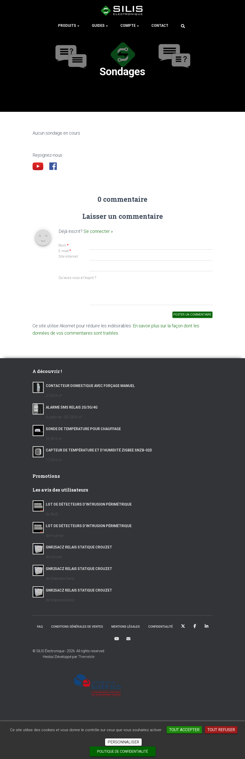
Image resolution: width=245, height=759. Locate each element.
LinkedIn (206, 629)
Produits (68, 28)
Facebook (194, 629)
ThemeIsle (86, 659)
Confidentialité (160, 629)
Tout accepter (184, 729)
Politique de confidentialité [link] (122, 751)
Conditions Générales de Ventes (77, 629)
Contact (159, 28)
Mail (128, 641)
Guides (100, 28)
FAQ (40, 629)
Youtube (116, 641)
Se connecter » (98, 233)
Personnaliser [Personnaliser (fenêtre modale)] (123, 742)
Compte (129, 28)
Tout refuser (221, 729)
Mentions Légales (125, 629)
